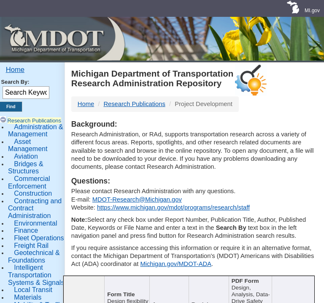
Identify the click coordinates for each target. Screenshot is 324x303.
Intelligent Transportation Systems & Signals (36, 275)
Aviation (26, 156)
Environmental (35, 223)
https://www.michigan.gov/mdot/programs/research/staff (173, 207)
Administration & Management (35, 130)
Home (15, 70)
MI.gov (312, 10)
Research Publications (34, 120)
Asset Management (27, 145)
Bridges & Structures (25, 167)
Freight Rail (31, 245)
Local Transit (33, 289)
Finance (26, 230)
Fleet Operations (39, 238)
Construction (33, 193)
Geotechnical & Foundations (34, 256)
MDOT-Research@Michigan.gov (137, 199)
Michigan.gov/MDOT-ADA (175, 263)
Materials (27, 297)
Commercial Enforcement (29, 182)
